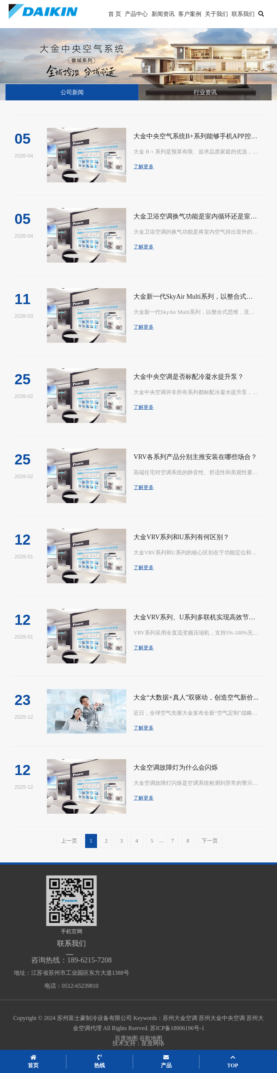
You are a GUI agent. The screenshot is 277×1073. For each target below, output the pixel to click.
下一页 (210, 841)
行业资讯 (205, 92)
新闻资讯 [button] (163, 14)
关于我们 (216, 14)
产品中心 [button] (136, 14)
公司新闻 (72, 92)
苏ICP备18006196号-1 (177, 1036)
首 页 (114, 14)
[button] (261, 14)
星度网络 (152, 1046)
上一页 (69, 841)
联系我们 (243, 14)
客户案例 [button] (189, 14)
